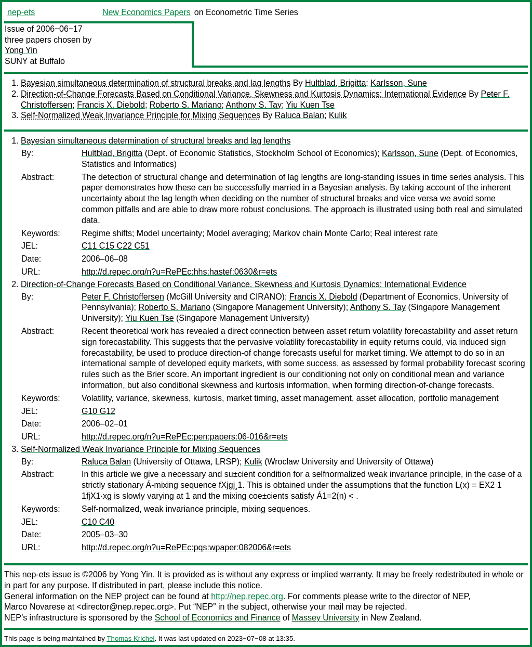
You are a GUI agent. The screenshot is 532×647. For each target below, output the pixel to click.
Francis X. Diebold (111, 104)
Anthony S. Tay (254, 104)
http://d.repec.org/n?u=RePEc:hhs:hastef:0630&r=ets (179, 271)
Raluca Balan (299, 115)
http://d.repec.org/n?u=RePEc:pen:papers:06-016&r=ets (185, 436)
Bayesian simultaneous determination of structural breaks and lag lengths (155, 83)
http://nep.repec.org (247, 596)
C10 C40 (98, 521)
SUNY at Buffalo (35, 61)
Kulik (338, 115)
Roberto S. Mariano (186, 104)
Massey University (326, 617)
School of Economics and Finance (218, 617)
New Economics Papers (146, 12)
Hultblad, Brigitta (335, 83)
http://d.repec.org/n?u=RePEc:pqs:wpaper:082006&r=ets (186, 547)
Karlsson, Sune (398, 83)
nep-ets (21, 12)
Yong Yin (21, 50)
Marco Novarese (34, 606)
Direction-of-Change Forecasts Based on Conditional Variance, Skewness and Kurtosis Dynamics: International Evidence (244, 93)
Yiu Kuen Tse (310, 104)
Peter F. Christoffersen (123, 296)
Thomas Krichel (130, 638)
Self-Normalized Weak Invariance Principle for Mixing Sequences (140, 115)
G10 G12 (98, 411)
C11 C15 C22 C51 (116, 245)
